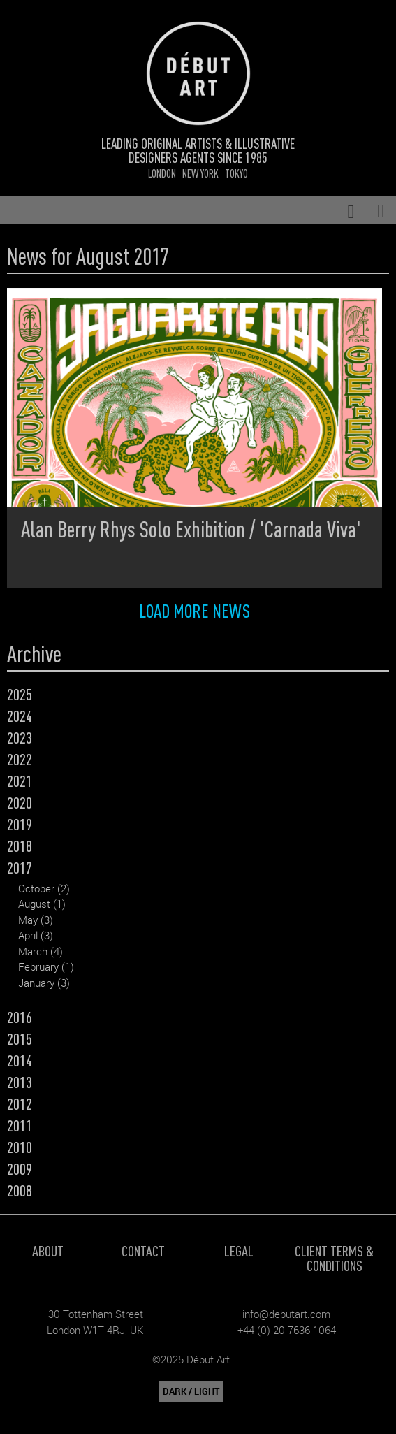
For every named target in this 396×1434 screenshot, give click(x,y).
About (48, 1250)
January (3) (44, 983)
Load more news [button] (194, 610)
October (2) (44, 888)
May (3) (35, 920)
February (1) (46, 966)
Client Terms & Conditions (334, 1258)
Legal (239, 1250)
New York (200, 173)
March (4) (40, 951)
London (162, 173)
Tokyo (236, 173)
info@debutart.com (286, 1314)
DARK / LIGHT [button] (191, 1391)
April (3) (35, 935)
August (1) (42, 904)
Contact (143, 1250)
